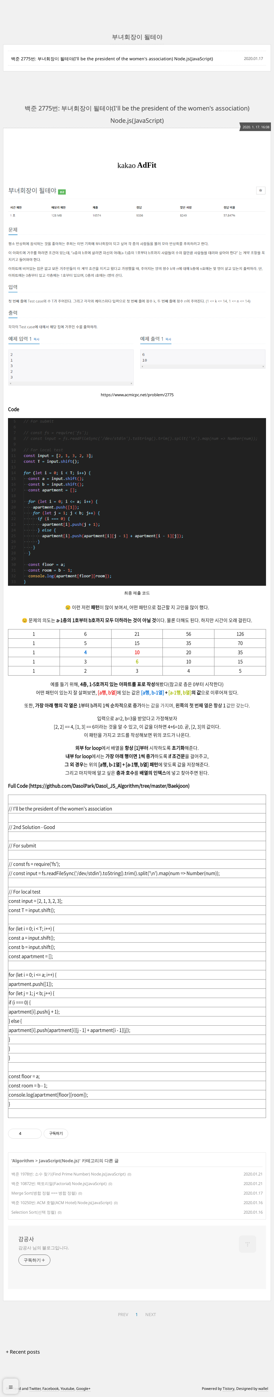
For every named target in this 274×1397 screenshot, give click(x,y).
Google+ (83, 1388)
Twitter (35, 1388)
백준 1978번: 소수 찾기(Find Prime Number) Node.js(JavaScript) (68, 1174)
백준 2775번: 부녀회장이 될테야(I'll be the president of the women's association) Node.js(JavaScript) (112, 59)
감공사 (26, 1239)
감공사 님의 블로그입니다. (43, 1248)
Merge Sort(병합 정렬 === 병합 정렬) (43, 1193)
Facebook (50, 1388)
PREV (123, 1314)
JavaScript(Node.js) (59, 1161)
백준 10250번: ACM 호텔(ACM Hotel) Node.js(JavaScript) (61, 1202)
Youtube (67, 1388)
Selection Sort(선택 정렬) (33, 1212)
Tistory (228, 1388)
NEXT (150, 1314)
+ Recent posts (23, 1351)
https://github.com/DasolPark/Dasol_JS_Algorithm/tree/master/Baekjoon (109, 785)
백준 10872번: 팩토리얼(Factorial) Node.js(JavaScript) (59, 1183)
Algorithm (23, 1161)
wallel (263, 1388)
